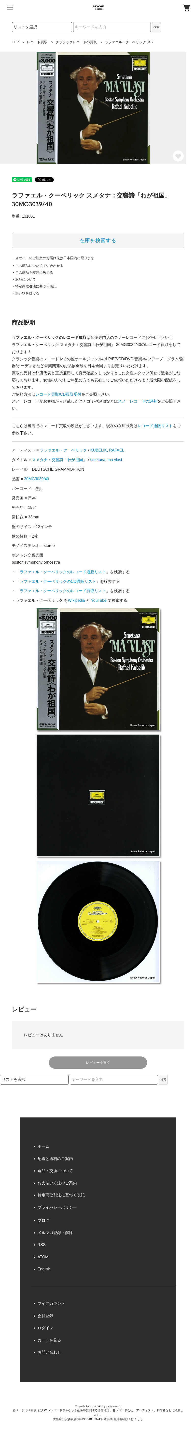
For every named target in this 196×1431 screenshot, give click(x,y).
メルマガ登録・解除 (55, 1233)
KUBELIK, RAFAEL (107, 450)
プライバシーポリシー (57, 1207)
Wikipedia (76, 600)
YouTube (99, 600)
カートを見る (49, 1340)
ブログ (43, 1220)
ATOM (43, 1257)
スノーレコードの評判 (137, 401)
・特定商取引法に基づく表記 (34, 286)
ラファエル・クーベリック (63, 450)
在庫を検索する (98, 240)
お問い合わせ (49, 1352)
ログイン (45, 1328)
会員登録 (45, 1316)
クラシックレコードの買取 (76, 42)
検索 (156, 27)
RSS (42, 1245)
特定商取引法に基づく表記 (61, 1195)
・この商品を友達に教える (32, 272)
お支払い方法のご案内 (57, 1183)
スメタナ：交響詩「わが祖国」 (59, 460)
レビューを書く (98, 1063)
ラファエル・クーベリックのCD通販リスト (58, 581)
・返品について (24, 279)
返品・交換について (55, 1171)
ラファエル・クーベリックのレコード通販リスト (63, 572)
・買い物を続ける (25, 293)
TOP (15, 42)
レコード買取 (37, 42)
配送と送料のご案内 (55, 1159)
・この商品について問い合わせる (37, 266)
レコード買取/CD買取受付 (58, 394)
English (44, 1269)
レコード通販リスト (155, 426)
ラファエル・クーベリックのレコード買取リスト (63, 591)
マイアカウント (51, 1303)
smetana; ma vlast (106, 460)
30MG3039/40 (36, 479)
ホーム (43, 1146)
